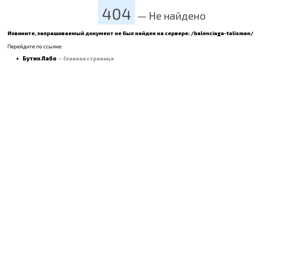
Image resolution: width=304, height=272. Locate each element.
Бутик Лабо (40, 58)
